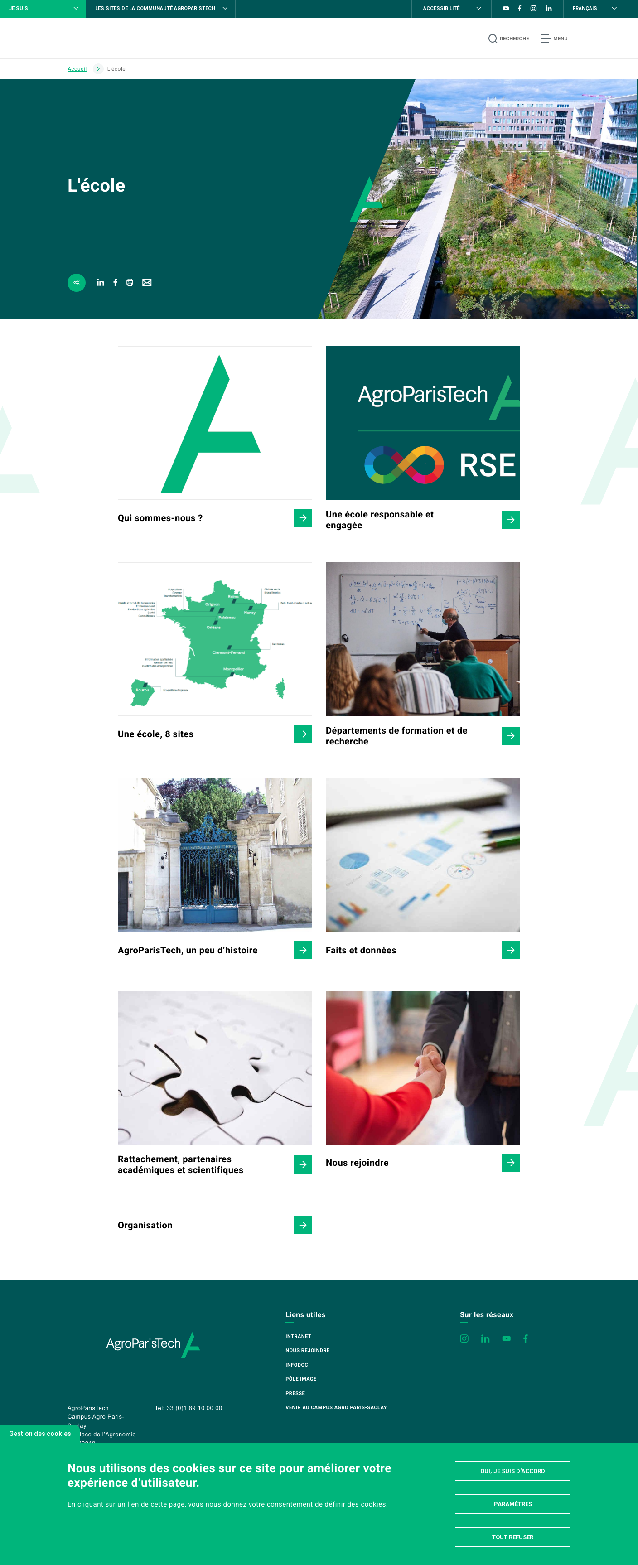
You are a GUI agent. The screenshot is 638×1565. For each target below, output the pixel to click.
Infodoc (296, 1365)
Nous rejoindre (307, 1350)
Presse (295, 1393)
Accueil (77, 69)
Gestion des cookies (40, 1433)
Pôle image (300, 1379)
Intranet (298, 1336)
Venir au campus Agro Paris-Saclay (336, 1407)
